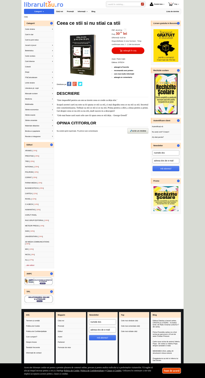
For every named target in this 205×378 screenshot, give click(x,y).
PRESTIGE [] (32, 156)
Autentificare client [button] (161, 120)
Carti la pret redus (32, 40)
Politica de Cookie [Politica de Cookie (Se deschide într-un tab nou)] (71, 370)
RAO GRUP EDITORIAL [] (37, 220)
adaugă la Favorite (121, 67)
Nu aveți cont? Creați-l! (160, 132)
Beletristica (29, 51)
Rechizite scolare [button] (161, 70)
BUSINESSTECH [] (34, 188)
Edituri (60, 331)
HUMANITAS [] (32, 210)
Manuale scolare (31, 93)
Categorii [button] (31, 23)
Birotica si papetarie (32, 131)
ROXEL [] (30, 199)
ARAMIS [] (31, 151)
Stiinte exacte (30, 115)
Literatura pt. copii (32, 88)
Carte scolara (30, 56)
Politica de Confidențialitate (36, 331)
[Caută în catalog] (142, 4)
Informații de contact (33, 353)
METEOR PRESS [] (34, 226)
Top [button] (122, 315)
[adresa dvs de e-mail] (166, 160)
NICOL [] (30, 254)
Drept (27, 72)
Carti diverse (30, 61)
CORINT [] (31, 177)
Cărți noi (61, 321)
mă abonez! (166, 168)
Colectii (28, 67)
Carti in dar (29, 34)
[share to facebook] (69, 84)
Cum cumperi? (31, 337)
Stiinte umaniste (31, 120)
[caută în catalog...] (123, 4)
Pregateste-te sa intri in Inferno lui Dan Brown (165, 359)
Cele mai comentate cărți (130, 326)
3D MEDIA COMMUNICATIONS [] (37, 243)
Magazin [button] (61, 315)
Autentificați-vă (157, 126)
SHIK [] (30, 231)
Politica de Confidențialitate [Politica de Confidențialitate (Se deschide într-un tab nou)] (92, 370)
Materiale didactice (32, 126)
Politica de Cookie (33, 326)
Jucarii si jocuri (30, 45)
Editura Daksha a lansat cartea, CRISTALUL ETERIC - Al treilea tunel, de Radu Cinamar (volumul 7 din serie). (166, 324)
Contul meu (156, 4)
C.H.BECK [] (32, 204)
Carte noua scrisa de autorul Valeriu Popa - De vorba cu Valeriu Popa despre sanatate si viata (166, 344)
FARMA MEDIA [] (33, 183)
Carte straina (30, 29)
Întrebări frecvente (33, 347)
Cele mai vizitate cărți (129, 331)
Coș (172, 4)
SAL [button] (28, 291)
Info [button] (27, 315)
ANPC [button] (29, 274)
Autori (60, 337)
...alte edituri (29, 265)
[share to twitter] (80, 84)
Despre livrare (31, 342)
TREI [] (29, 161)
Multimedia (29, 104)
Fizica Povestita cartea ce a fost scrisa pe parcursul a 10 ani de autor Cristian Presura (165, 334)
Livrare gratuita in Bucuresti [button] (165, 23)
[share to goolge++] (75, 84)
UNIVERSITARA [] (34, 236)
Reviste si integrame (33, 136)
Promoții (61, 326)
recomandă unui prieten (123, 70)
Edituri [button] (29, 145)
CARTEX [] (31, 193)
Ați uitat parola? (158, 137)
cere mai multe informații (124, 74)
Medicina (28, 99)
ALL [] (29, 260)
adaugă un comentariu (123, 77)
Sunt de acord (171, 370)
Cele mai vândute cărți (129, 321)
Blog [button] (155, 315)
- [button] (51, 23)
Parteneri (61, 342)
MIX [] (29, 249)
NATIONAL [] (32, 167)
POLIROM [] (31, 172)
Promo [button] (156, 181)
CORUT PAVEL (31, 215)
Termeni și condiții (33, 321)
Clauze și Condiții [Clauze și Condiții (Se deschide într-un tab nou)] (114, 370)
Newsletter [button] (158, 145)
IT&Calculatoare (31, 77)
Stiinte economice (32, 110)
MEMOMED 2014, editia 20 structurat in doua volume (163, 352)
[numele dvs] (166, 152)
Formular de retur (64, 347)
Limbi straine (30, 83)
